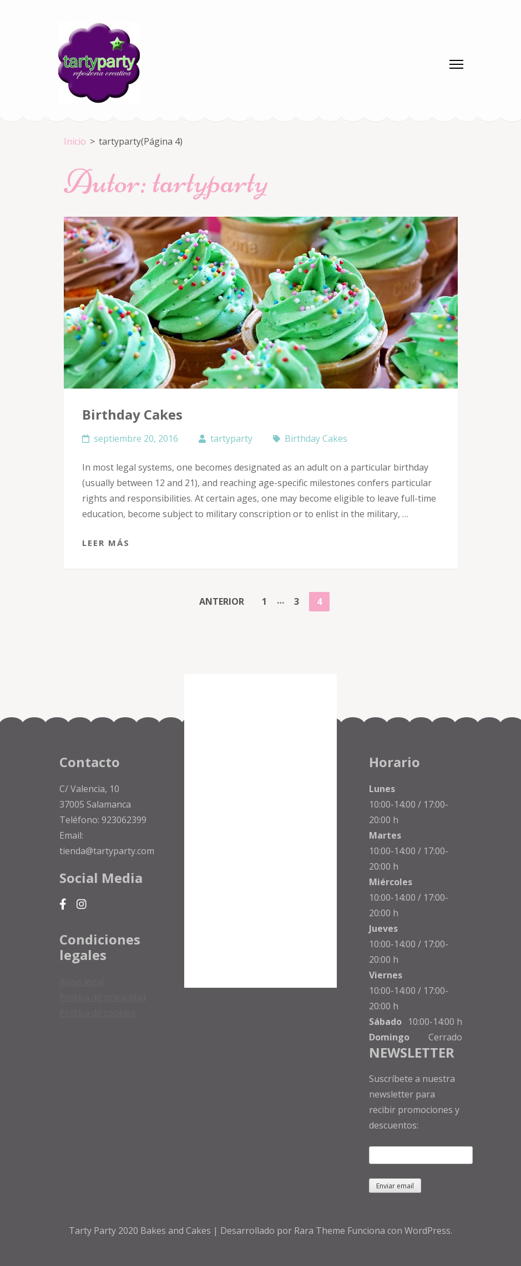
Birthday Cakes (132, 414)
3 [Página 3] (300, 600)
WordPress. (428, 1230)
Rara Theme (320, 1230)
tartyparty (231, 438)
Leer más (106, 542)
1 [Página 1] (268, 600)
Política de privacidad (102, 997)
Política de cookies (97, 1013)
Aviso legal (81, 982)
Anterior (221, 601)
